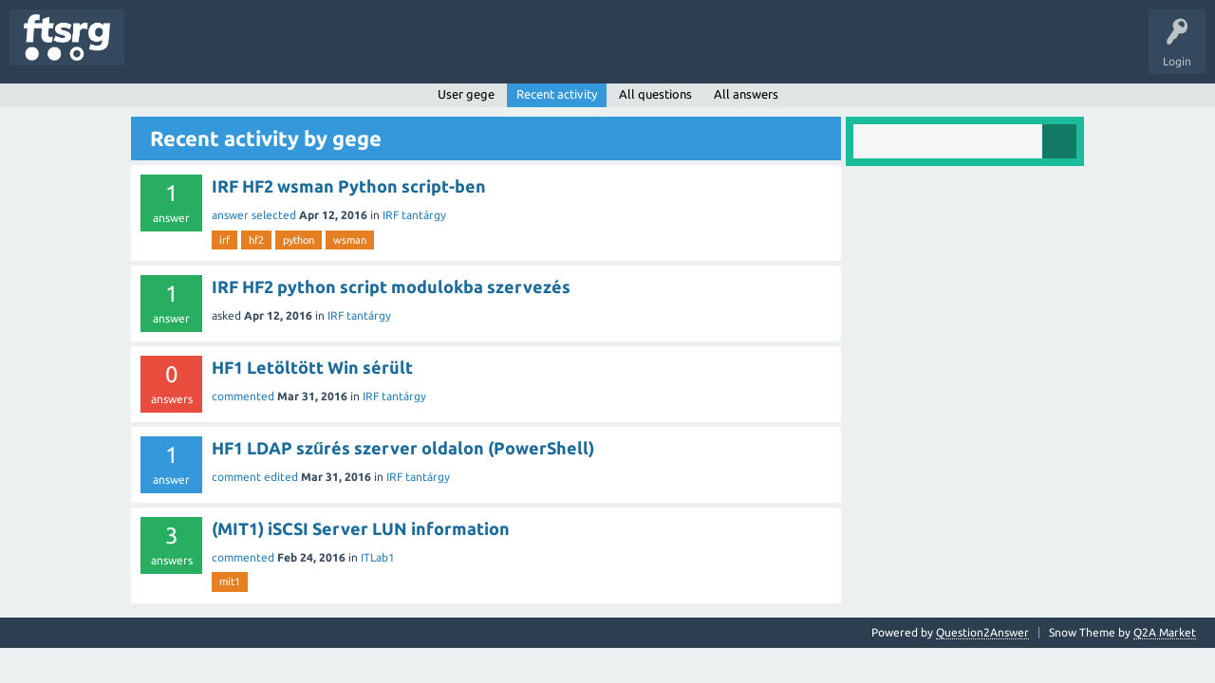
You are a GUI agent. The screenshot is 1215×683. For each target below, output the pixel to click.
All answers (746, 94)
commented (243, 396)
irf (224, 240)
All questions (655, 94)
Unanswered (244, 51)
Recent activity (556, 94)
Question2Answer (982, 632)
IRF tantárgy (414, 215)
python (298, 240)
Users (376, 51)
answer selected (254, 215)
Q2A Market (1164, 632)
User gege (466, 94)
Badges (435, 51)
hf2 (256, 240)
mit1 (229, 581)
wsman (349, 240)
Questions (165, 51)
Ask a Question (561, 51)
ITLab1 (378, 557)
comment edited (255, 477)
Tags (317, 51)
